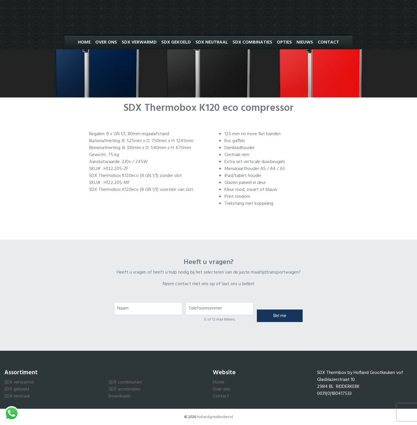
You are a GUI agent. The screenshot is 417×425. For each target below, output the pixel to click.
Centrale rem (236, 155)
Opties (284, 42)
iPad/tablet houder (242, 176)
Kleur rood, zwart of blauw (250, 189)
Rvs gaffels (234, 141)
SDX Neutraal (211, 42)
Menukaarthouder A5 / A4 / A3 (254, 169)
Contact (328, 42)
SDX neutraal (17, 396)
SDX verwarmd (19, 382)
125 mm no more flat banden (252, 134)
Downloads (120, 396)
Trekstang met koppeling (248, 203)
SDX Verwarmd (139, 42)
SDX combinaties (125, 382)
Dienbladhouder (239, 148)
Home (84, 42)
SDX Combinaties (252, 42)
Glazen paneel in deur (245, 183)
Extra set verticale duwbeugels (254, 162)
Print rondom (237, 196)
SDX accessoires (124, 389)
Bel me (279, 316)
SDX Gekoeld (176, 42)
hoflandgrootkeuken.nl (215, 417)
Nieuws (305, 42)
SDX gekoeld (16, 389)
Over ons (106, 42)
